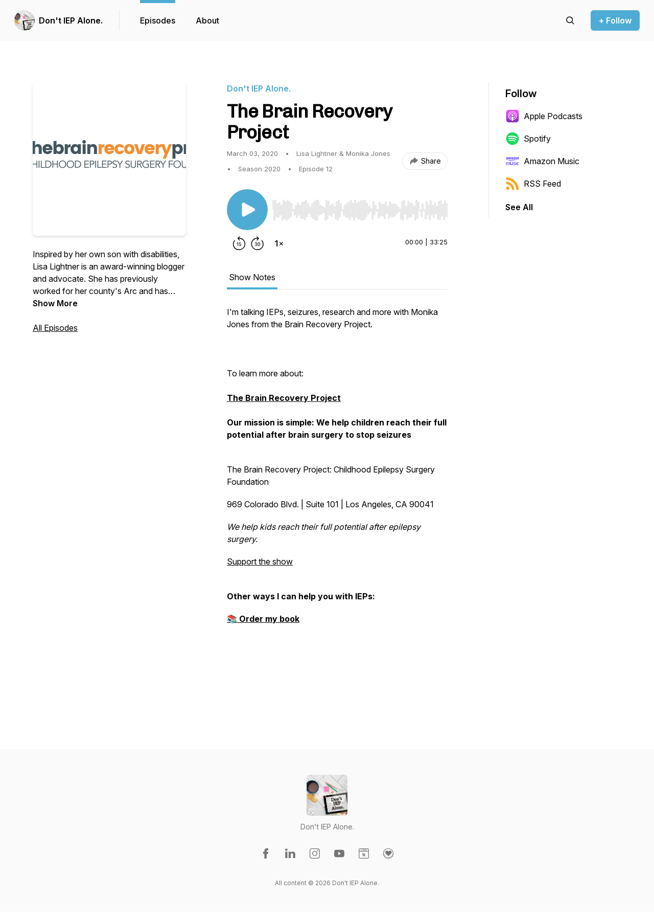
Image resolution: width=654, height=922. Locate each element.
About (207, 20)
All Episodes (55, 328)
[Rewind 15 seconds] (239, 243)
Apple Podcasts (543, 116)
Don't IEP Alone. (71, 20)
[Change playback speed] (279, 243)
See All (519, 207)
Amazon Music (542, 161)
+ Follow (615, 20)
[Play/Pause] (247, 209)
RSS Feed (533, 183)
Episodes (157, 20)
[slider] (360, 210)
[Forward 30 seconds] (257, 243)
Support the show (260, 561)
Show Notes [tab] (252, 277)
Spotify (528, 138)
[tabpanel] (337, 499)
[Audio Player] (360, 207)
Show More (55, 303)
